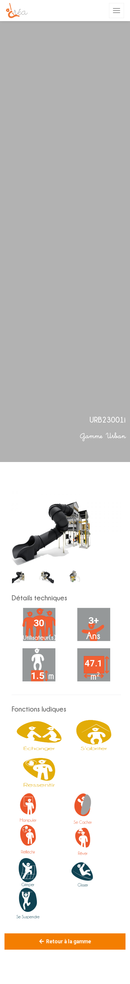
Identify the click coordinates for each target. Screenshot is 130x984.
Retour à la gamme (65, 941)
